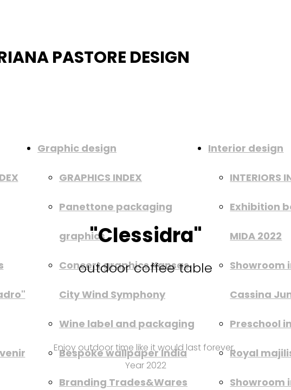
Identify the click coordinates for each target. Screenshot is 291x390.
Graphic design (77, 148)
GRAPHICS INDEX (100, 177)
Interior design (245, 148)
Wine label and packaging (127, 323)
